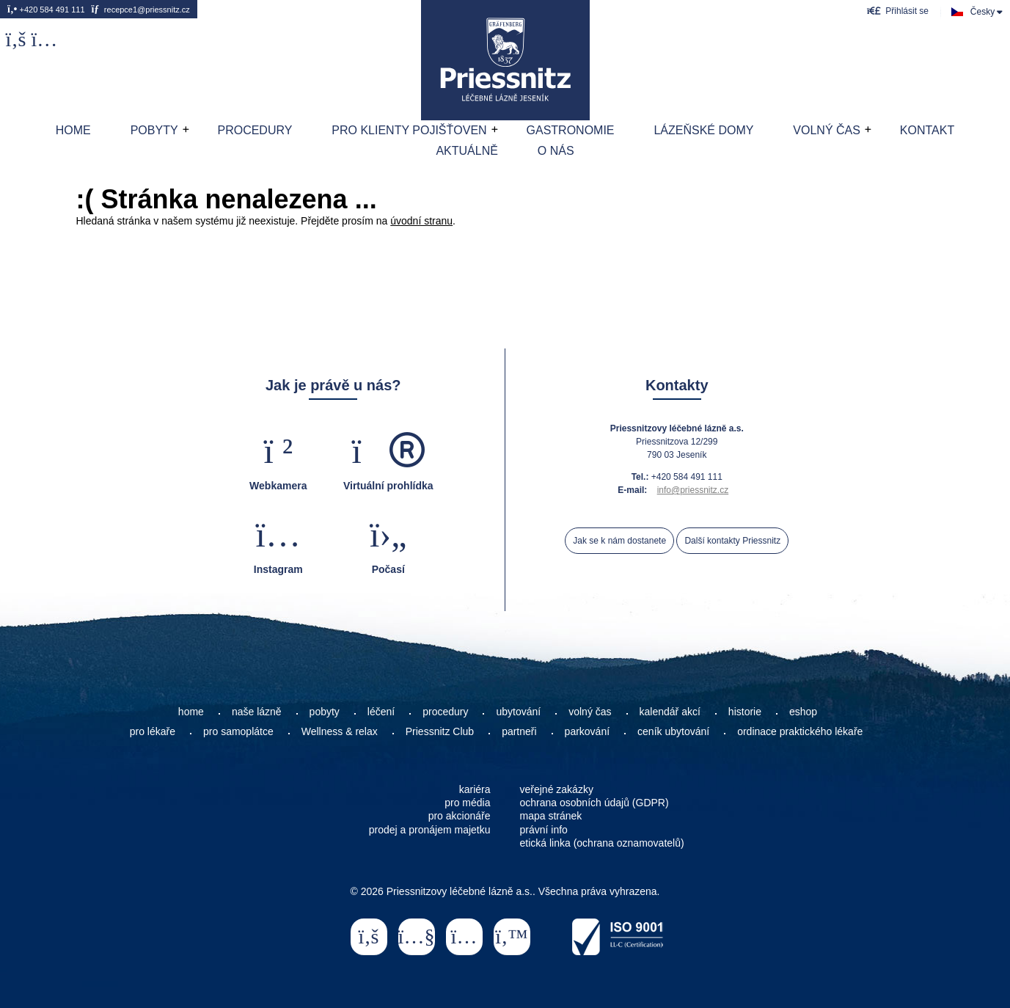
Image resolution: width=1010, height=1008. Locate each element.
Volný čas (826, 130)
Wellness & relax (339, 731)
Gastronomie (571, 130)
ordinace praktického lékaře (801, 731)
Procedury (254, 130)
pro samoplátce (238, 731)
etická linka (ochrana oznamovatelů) (602, 843)
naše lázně (257, 711)
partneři (519, 731)
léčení (381, 711)
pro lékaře (152, 731)
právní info (544, 830)
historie (744, 711)
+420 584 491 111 (46, 9)
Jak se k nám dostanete (619, 541)
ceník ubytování (673, 731)
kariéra (475, 789)
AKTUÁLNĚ (466, 151)
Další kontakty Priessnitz (732, 541)
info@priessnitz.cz (693, 490)
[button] (898, 11)
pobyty (325, 711)
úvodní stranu (421, 221)
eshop (803, 711)
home (191, 711)
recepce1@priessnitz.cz (140, 9)
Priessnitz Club (440, 731)
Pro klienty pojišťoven (409, 130)
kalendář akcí (670, 711)
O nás (556, 151)
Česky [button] (982, 12)
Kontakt (927, 130)
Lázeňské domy (703, 130)
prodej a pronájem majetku (430, 830)
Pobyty (154, 130)
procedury (445, 711)
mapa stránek (551, 816)
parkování (587, 731)
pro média (467, 802)
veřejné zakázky (556, 789)
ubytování (518, 711)
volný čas (589, 711)
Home (505, 60)
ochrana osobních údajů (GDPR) (594, 802)
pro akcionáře (459, 816)
